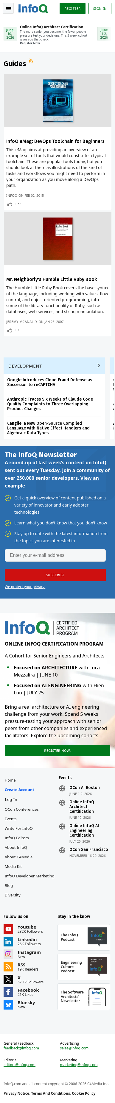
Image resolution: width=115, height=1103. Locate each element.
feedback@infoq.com (21, 1048)
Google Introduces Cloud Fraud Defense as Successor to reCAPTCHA (49, 382)
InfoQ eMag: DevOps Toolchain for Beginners (55, 141)
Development (25, 366)
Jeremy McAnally (21, 321)
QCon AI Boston (84, 787)
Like (18, 203)
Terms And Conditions (50, 1093)
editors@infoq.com (19, 1065)
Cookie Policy (83, 1093)
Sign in (100, 8)
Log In (11, 799)
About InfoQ (16, 847)
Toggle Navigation (8, 8)
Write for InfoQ (19, 828)
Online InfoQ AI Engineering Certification (84, 831)
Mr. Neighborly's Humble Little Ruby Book (51, 279)
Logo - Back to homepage (33, 7)
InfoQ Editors (17, 837)
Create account (19, 789)
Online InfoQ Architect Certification (81, 807)
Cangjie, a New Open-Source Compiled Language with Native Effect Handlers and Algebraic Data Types (48, 428)
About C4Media (19, 857)
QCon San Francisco (88, 849)
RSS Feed (31, 61)
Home (10, 780)
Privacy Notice (16, 1093)
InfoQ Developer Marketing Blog (30, 880)
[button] (55, 575)
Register (72, 8)
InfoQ (11, 195)
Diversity (13, 895)
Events (11, 818)
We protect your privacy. (25, 586)
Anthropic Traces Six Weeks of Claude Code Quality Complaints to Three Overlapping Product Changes (50, 404)
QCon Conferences (22, 809)
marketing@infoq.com (79, 1065)
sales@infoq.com (74, 1048)
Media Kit (13, 866)
